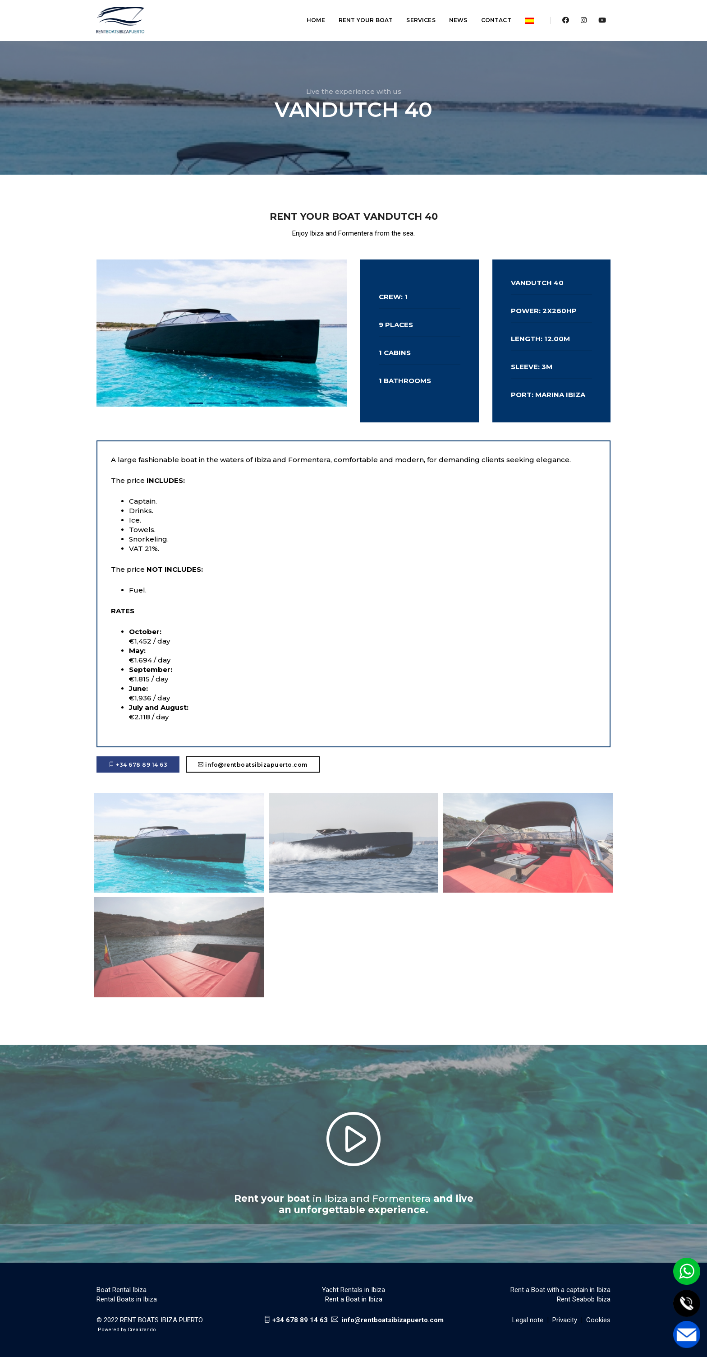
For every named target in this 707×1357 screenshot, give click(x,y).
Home (311, 16)
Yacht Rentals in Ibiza (353, 1290)
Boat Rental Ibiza (121, 1290)
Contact (491, 16)
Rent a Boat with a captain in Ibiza (560, 1290)
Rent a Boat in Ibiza (353, 1299)
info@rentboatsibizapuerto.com (253, 764)
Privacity (564, 1320)
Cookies (598, 1320)
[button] (196, 403)
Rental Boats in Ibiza (126, 1299)
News (453, 16)
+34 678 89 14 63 (138, 764)
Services (416, 16)
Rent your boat (361, 16)
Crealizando (142, 1330)
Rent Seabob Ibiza (584, 1299)
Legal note (527, 1320)
